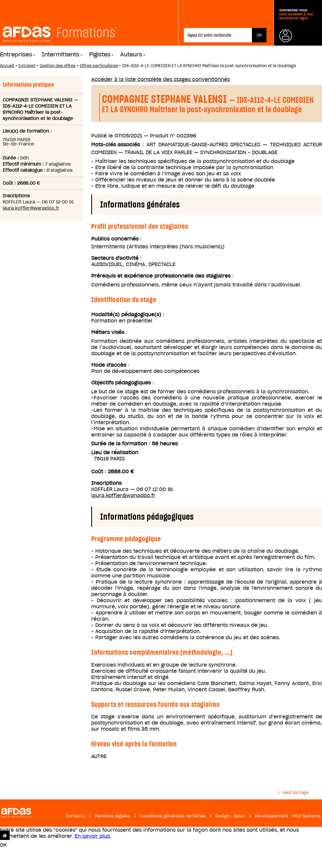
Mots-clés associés (115, 144)
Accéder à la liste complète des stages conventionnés (160, 79)
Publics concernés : (116, 239)
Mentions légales (112, 815)
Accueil (7, 65)
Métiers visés (107, 332)
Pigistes (100, 54)
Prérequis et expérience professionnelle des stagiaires (160, 276)
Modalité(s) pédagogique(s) (126, 314)
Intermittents (60, 54)
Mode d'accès (108, 365)
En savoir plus (92, 836)
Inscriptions (106, 483)
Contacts (75, 815)
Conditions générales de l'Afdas (173, 815)
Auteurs (131, 54)
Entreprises (16, 54)
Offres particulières (99, 65)
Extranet (27, 65)
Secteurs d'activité (114, 258)
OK (3, 845)
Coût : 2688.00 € (112, 471)
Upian (239, 815)
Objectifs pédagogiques (121, 383)
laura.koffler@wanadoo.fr (31, 208)
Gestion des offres (57, 65)
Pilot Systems (306, 815)
